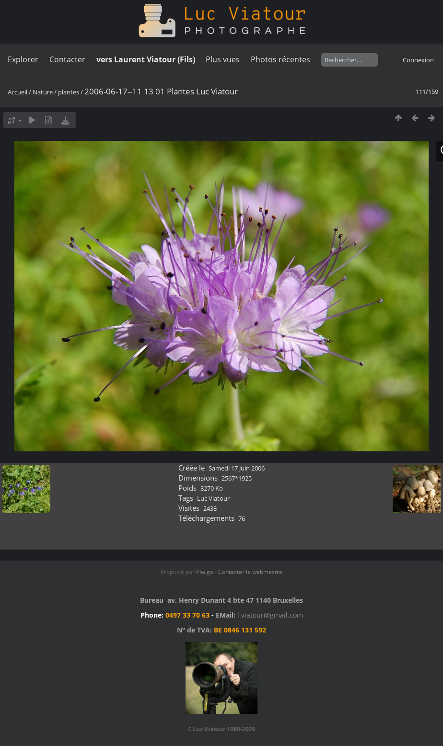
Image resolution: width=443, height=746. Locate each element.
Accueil (17, 92)
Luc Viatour (213, 498)
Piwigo (204, 572)
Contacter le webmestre (250, 572)
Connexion (418, 60)
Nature (43, 92)
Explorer (23, 59)
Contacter (67, 59)
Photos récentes (280, 59)
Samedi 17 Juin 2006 (237, 468)
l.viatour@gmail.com (270, 615)
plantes (68, 92)
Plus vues (223, 59)
